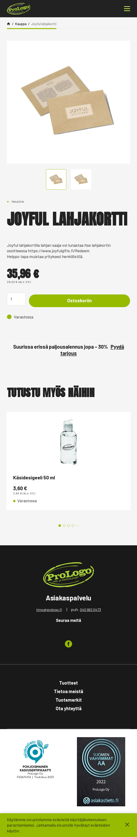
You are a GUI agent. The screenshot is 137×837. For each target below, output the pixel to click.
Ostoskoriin (79, 300)
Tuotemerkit (68, 700)
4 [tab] (73, 526)
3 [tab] (68, 526)
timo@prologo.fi (49, 610)
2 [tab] (64, 526)
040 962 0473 (90, 610)
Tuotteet (68, 683)
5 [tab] (77, 526)
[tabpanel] (68, 462)
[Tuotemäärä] (16, 299)
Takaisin (17, 201)
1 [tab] (59, 526)
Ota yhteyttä (69, 709)
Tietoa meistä (68, 692)
